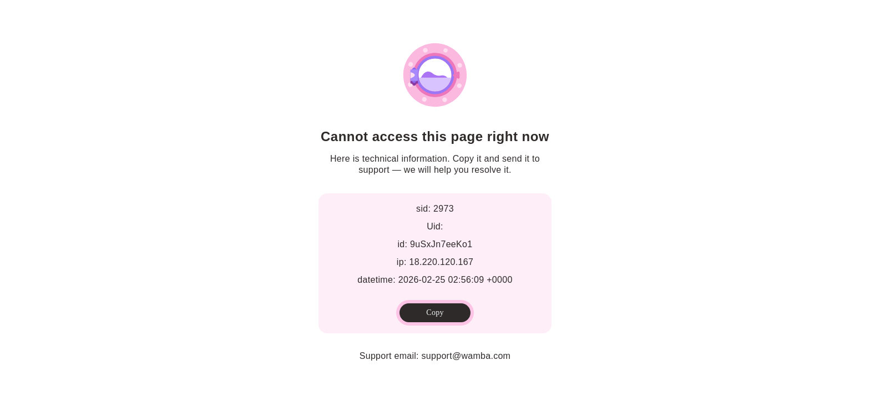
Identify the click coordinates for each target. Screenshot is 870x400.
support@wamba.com (466, 356)
